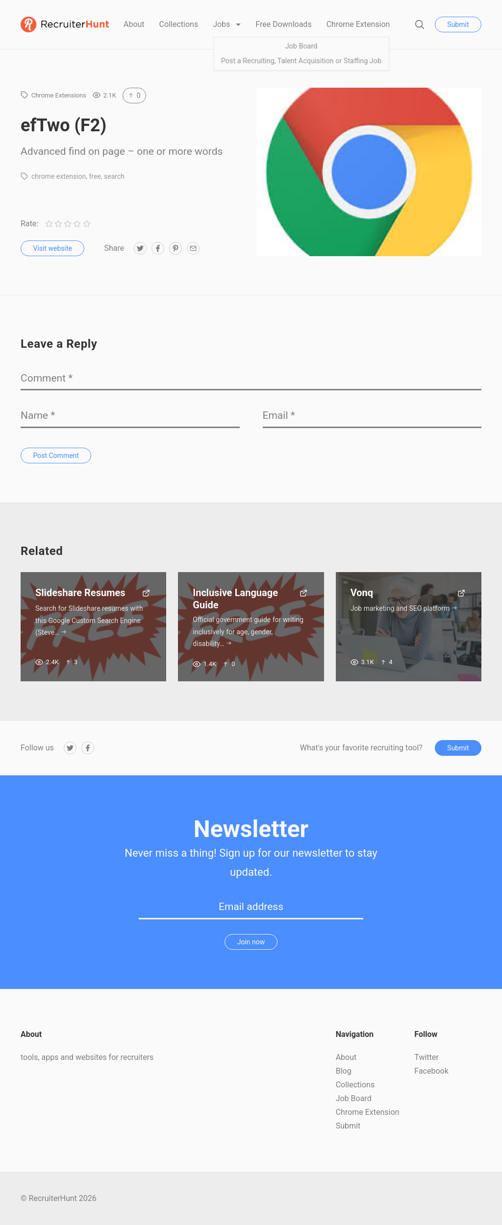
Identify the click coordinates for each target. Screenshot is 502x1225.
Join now (251, 942)
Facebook (431, 1071)
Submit (458, 24)
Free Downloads (283, 24)
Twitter (426, 1057)
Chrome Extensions (58, 95)
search (114, 176)
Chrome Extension (358, 24)
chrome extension (58, 176)
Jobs (222, 24)
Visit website (52, 248)
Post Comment (56, 455)
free (94, 176)
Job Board (354, 1098)
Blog (343, 1071)
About (134, 24)
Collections (179, 24)
